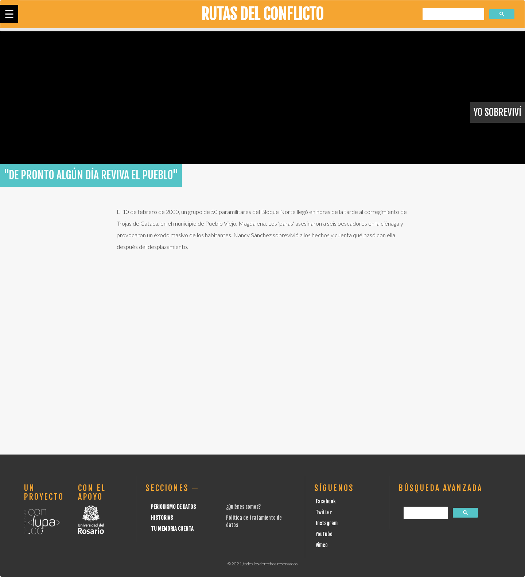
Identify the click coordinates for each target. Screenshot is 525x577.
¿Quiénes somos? (243, 507)
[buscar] (452, 14)
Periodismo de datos (173, 507)
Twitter (324, 512)
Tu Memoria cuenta (172, 529)
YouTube (324, 534)
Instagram (327, 523)
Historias (162, 518)
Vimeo (322, 545)
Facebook (326, 501)
